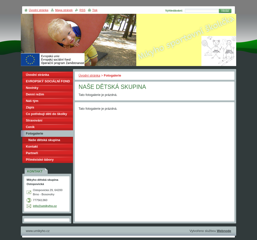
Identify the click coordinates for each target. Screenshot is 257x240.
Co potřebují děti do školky (46, 114)
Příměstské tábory (40, 159)
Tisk (95, 10)
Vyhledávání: (174, 10)
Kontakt (32, 146)
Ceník (30, 127)
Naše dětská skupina (44, 140)
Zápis (30, 107)
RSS (83, 10)
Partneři (32, 153)
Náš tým (32, 101)
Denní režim (35, 94)
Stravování (34, 120)
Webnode (224, 231)
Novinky (32, 88)
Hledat (225, 11)
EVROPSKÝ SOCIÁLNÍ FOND (48, 81)
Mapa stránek (64, 10)
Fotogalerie (34, 133)
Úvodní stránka (89, 75)
